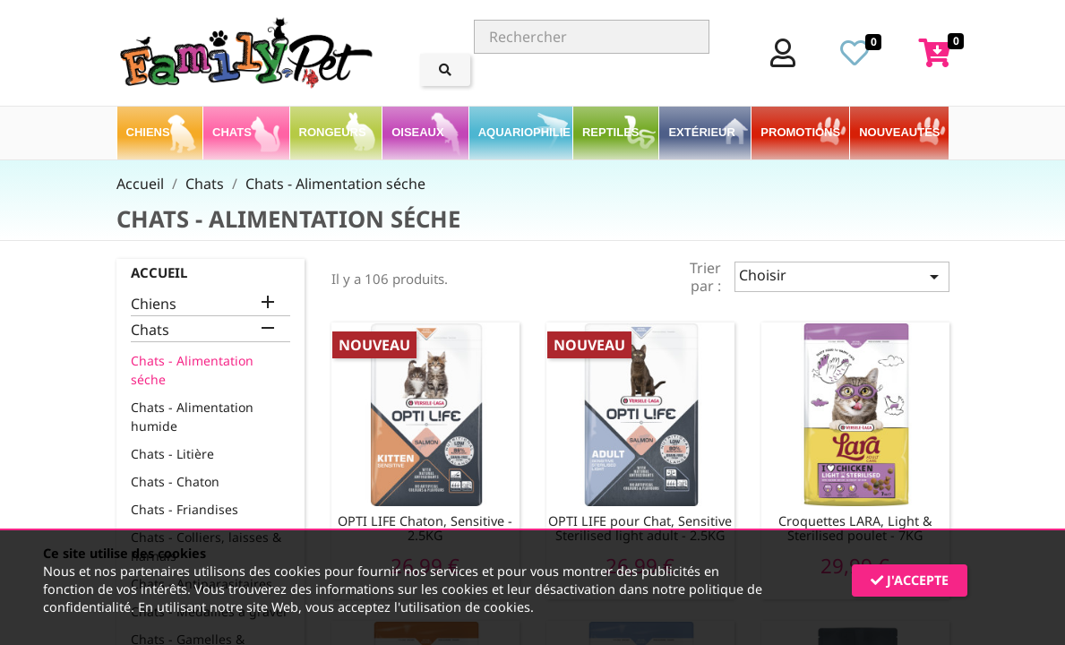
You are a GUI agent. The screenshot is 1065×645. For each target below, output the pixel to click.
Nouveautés (899, 132)
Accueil (159, 272)
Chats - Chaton (175, 481)
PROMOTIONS (800, 132)
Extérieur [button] (703, 132)
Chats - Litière (172, 453)
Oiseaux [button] (419, 132)
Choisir (842, 276)
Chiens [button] (150, 132)
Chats (150, 330)
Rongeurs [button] (334, 132)
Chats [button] (233, 132)
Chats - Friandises (184, 509)
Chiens (153, 304)
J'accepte (910, 580)
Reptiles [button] (612, 132)
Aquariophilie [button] (525, 132)
